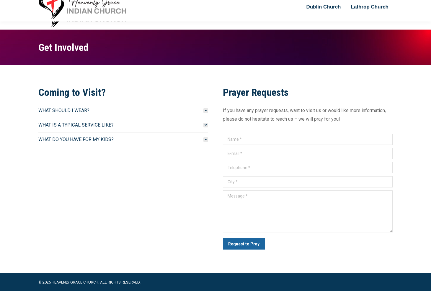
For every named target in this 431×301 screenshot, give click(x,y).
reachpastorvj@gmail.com (64, 5)
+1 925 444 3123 (114, 5)
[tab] (123, 120)
